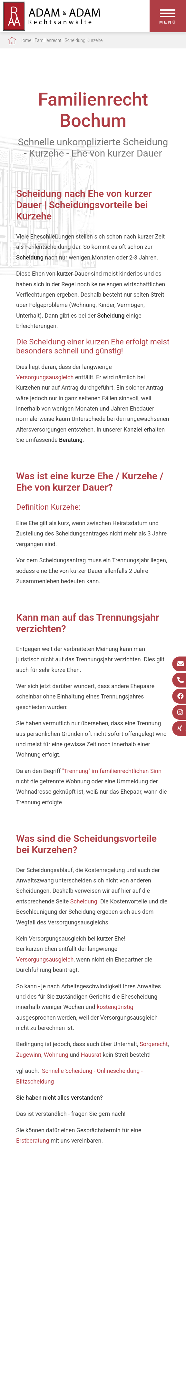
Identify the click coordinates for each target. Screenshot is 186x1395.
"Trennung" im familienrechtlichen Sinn (112, 771)
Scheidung (83, 901)
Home (25, 40)
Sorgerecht (154, 1044)
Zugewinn (28, 1054)
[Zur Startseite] (51, 28)
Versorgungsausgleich (44, 377)
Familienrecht (47, 40)
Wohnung (56, 1054)
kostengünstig (115, 1006)
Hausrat (91, 1054)
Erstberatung (32, 1140)
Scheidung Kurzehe (83, 40)
